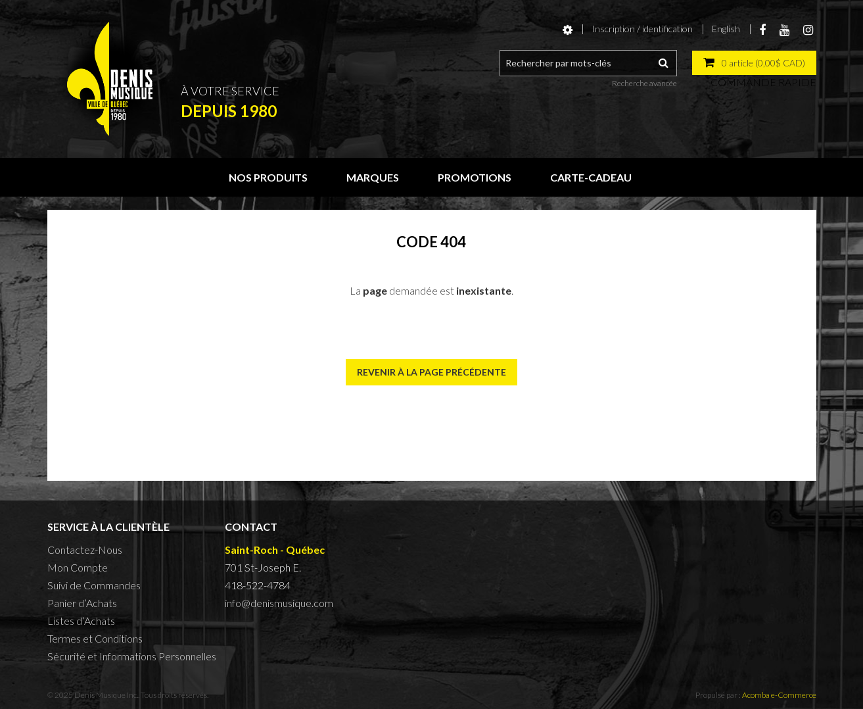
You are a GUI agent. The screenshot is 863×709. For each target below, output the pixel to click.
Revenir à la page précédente (431, 372)
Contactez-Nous (84, 549)
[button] (754, 63)
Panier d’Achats (82, 603)
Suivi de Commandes (94, 585)
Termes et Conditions (95, 638)
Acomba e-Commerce (779, 695)
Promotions (474, 177)
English (726, 28)
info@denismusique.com (279, 603)
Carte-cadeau (591, 177)
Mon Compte (77, 567)
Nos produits (268, 177)
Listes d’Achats (81, 620)
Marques (372, 177)
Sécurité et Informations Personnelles (131, 656)
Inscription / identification (642, 28)
